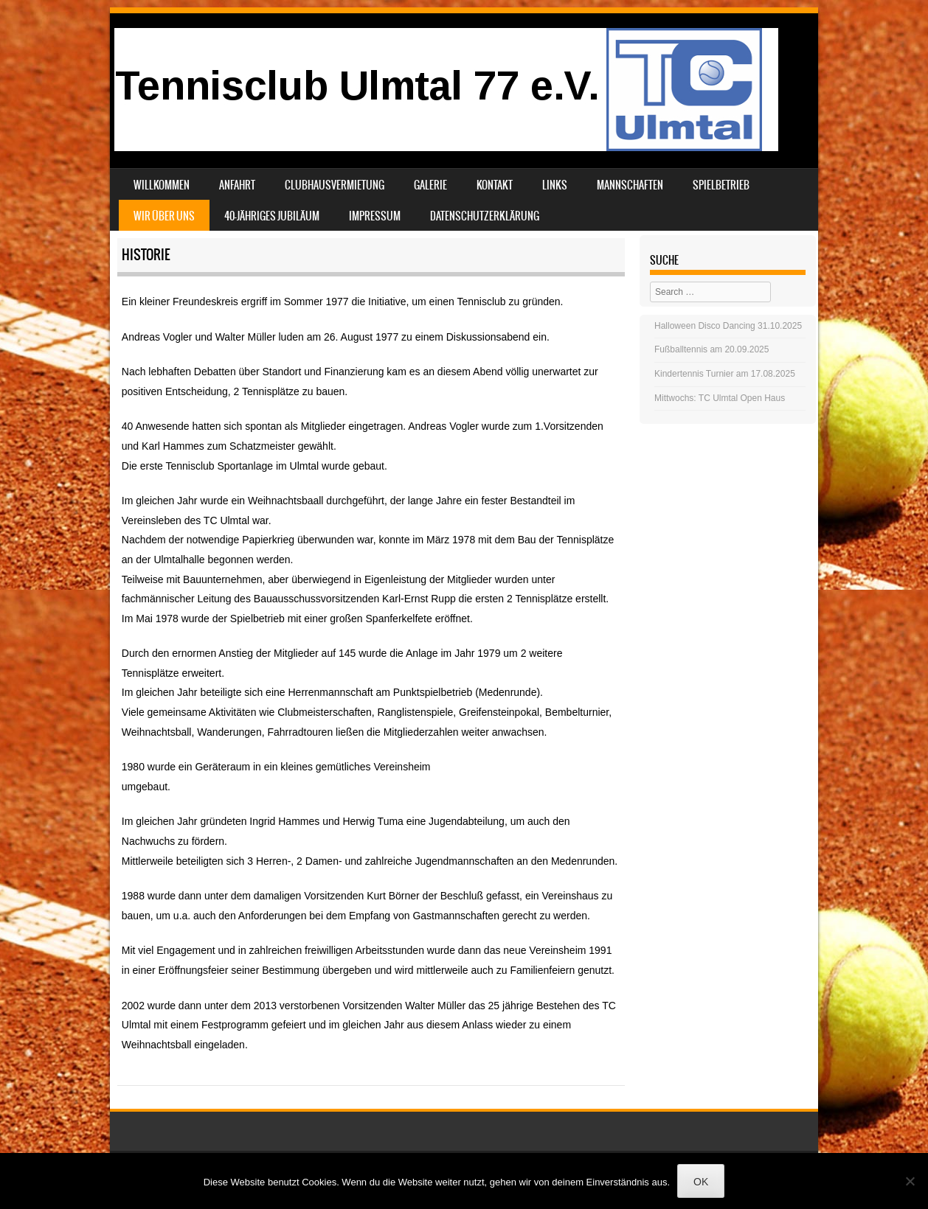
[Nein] (909, 1181)
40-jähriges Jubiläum (271, 216)
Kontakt (495, 185)
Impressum (375, 216)
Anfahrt (237, 185)
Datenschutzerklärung (484, 216)
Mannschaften (630, 185)
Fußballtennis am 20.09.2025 (711, 349)
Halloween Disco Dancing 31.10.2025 (728, 326)
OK (700, 1182)
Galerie (430, 185)
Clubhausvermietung (334, 185)
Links (554, 185)
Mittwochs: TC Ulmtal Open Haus (719, 398)
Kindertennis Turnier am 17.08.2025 (724, 374)
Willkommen (162, 185)
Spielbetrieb (721, 185)
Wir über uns (164, 216)
